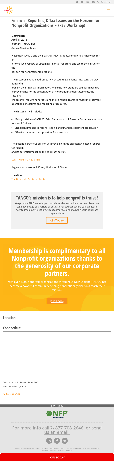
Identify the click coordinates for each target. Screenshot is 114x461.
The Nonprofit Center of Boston (29, 179)
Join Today (57, 301)
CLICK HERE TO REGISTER (25, 159)
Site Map (69, 450)
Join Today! (56, 220)
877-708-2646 (11, 393)
